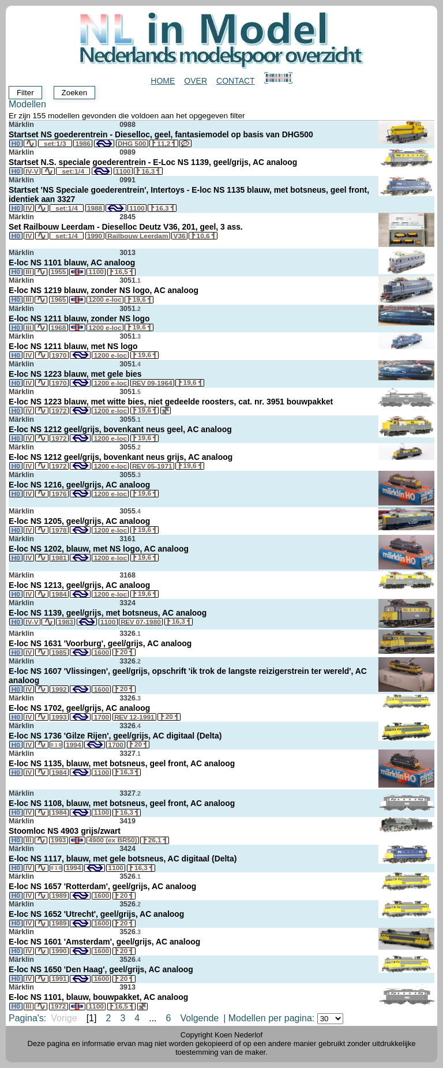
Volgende (199, 1018)
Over (195, 80)
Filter (25, 92)
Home (163, 80)
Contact (235, 80)
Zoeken (74, 92)
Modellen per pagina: (285, 1018)
